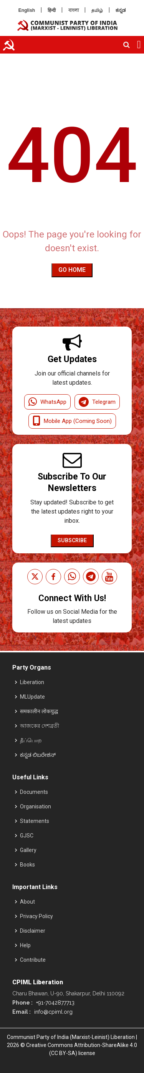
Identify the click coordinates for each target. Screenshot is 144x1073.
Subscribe (72, 540)
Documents (34, 792)
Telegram (97, 402)
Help (25, 945)
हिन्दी (52, 10)
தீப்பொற (31, 740)
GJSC (26, 835)
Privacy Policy (36, 916)
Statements (34, 821)
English (26, 10)
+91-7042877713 (54, 1003)
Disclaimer (32, 930)
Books (27, 864)
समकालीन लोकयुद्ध (39, 711)
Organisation (35, 806)
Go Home (72, 269)
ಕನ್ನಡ (121, 10)
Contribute (33, 959)
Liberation (32, 682)
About (27, 901)
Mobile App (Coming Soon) (72, 421)
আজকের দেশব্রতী (39, 725)
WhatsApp (47, 402)
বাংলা (73, 10)
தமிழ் (97, 10)
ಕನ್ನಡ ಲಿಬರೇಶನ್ (38, 755)
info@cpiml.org (53, 1012)
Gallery (28, 850)
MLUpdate (32, 696)
